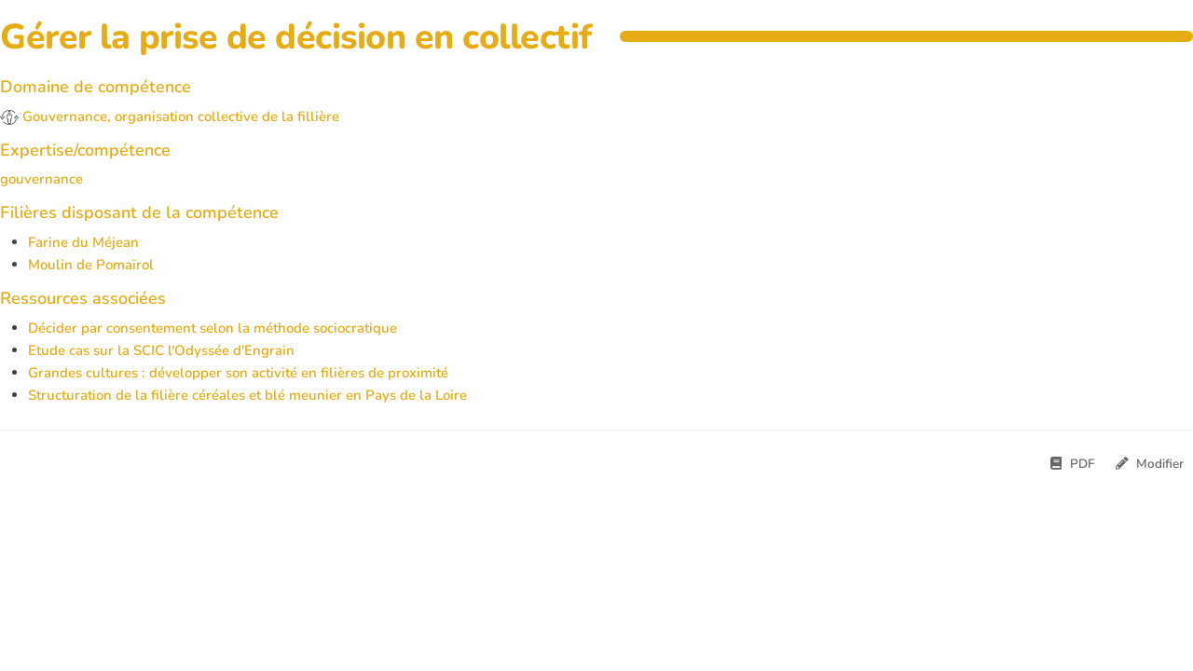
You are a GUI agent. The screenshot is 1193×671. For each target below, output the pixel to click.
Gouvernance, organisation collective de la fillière (169, 116)
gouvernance (41, 179)
